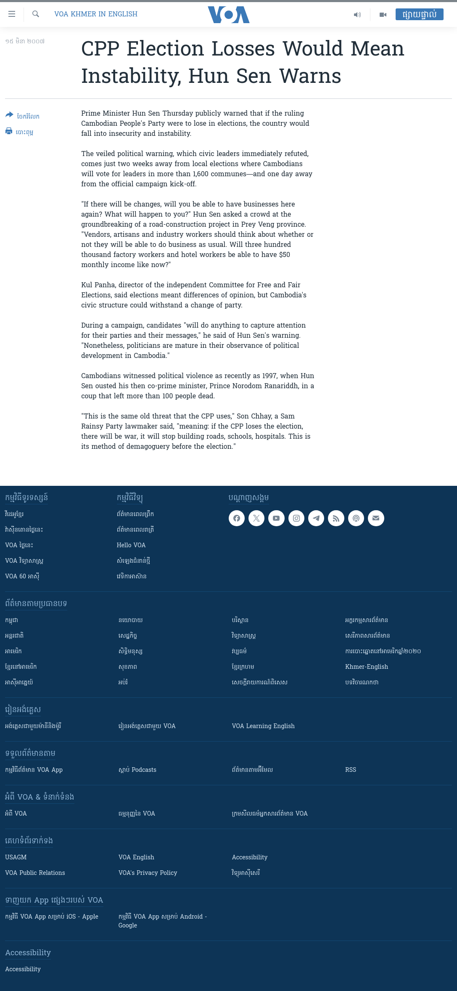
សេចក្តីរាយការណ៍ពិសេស (260, 682)
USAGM (15, 857)
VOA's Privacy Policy (148, 873)
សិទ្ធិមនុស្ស (131, 651)
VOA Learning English (263, 726)
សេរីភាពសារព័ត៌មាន (367, 636)
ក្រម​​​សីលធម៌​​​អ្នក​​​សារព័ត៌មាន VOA (270, 814)
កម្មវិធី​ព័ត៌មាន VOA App (34, 770)
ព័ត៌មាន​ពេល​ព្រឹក (135, 514)
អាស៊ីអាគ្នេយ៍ (19, 682)
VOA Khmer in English (95, 15)
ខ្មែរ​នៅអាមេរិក (21, 667)
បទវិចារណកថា (361, 682)
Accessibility (250, 857)
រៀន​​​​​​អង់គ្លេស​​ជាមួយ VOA (147, 726)
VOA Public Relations (35, 873)
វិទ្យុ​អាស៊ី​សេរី (246, 873)
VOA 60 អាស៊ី (22, 576)
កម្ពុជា (11, 620)
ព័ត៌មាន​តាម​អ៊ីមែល (252, 770)
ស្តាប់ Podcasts (137, 770)
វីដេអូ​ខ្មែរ (14, 514)
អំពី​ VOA (16, 814)
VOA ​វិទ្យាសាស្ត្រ (24, 561)
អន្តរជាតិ (14, 636)
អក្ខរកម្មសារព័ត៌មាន (366, 620)
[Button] (22, 117)
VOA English (136, 857)
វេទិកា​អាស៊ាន (132, 576)
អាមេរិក (13, 651)
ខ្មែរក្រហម (243, 667)
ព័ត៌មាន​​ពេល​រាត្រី (135, 530)
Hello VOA (131, 545)
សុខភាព (128, 667)
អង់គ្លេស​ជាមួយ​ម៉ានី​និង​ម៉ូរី (33, 726)
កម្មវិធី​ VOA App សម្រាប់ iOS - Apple (51, 917)
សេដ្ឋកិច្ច (128, 636)
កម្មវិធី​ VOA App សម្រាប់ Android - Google (163, 921)
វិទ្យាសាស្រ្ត (244, 636)
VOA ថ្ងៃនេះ (19, 545)
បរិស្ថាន (240, 620)
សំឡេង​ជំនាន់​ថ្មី (133, 561)
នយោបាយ (131, 620)
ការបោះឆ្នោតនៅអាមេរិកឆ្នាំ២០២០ (383, 651)
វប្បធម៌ (239, 651)
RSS (350, 770)
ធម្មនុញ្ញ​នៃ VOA (137, 814)
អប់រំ (123, 682)
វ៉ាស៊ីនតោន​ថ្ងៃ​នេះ (24, 530)
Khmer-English (366, 667)
